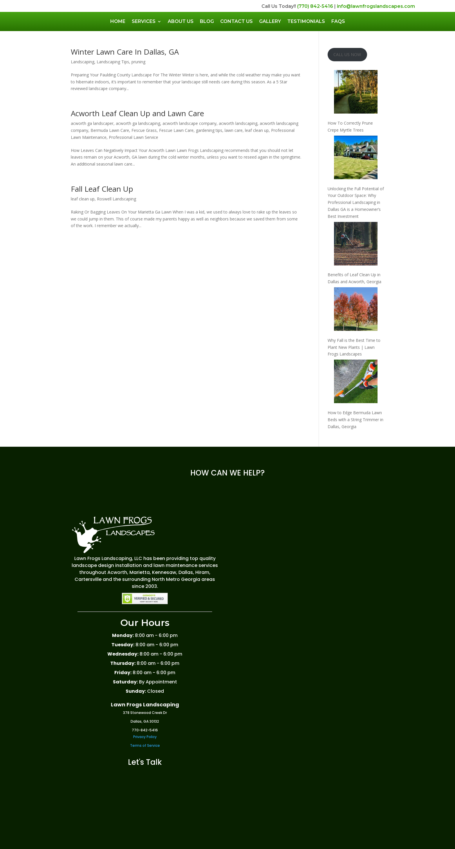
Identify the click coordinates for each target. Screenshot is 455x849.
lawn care (234, 130)
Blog (207, 21)
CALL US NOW (347, 54)
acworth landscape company (189, 123)
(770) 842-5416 (315, 6)
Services (144, 21)
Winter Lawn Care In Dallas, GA (125, 51)
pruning (138, 61)
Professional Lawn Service (133, 137)
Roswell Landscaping (116, 199)
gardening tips (209, 130)
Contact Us (236, 21)
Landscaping (82, 61)
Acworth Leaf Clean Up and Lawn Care (137, 113)
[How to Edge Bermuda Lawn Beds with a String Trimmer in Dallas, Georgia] (356, 382)
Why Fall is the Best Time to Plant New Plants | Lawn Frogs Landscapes (354, 347)
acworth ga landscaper (92, 123)
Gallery (270, 21)
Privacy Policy (145, 736)
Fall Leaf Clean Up (102, 189)
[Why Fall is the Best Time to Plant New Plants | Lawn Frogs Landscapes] (356, 310)
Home (117, 21)
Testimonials (306, 21)
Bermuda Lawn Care (110, 130)
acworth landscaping (238, 123)
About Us (181, 21)
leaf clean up (257, 130)
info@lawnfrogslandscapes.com (376, 6)
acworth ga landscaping (138, 123)
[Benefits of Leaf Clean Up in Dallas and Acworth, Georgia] (356, 245)
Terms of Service (145, 745)
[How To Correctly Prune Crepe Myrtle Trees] (356, 93)
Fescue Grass (144, 130)
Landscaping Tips (113, 61)
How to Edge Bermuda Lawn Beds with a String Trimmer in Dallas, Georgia (355, 419)
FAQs (338, 21)
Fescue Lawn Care (176, 130)
